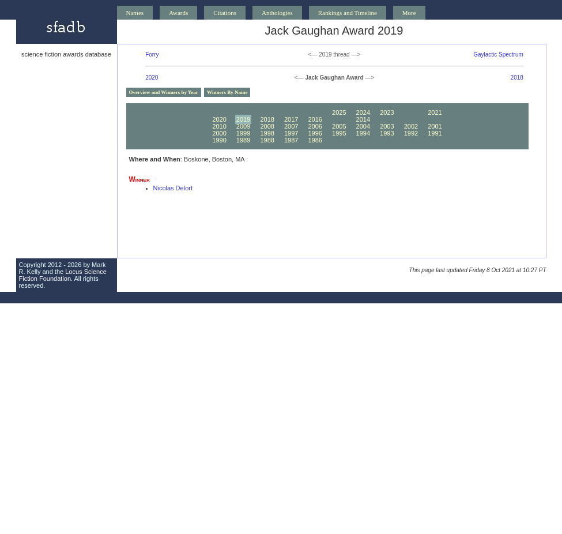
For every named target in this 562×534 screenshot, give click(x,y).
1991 (435, 133)
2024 (363, 112)
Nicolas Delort (173, 188)
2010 (219, 126)
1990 (219, 140)
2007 (291, 126)
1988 (267, 140)
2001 (435, 126)
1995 (339, 133)
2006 (315, 126)
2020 (151, 77)
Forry (152, 54)
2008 (267, 126)
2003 (387, 126)
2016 (315, 119)
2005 (339, 126)
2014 (363, 119)
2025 (339, 112)
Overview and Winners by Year (163, 92)
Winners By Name (227, 92)
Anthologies (277, 12)
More (409, 12)
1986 (315, 140)
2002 (411, 126)
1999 (243, 133)
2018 (517, 77)
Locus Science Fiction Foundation (63, 275)
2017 (291, 119)
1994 (363, 133)
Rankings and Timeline (347, 12)
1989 (243, 140)
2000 (219, 133)
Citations (224, 12)
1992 (411, 133)
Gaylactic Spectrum (498, 54)
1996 (315, 133)
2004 (363, 126)
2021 (435, 112)
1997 (291, 133)
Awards (178, 12)
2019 (243, 119)
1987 (291, 140)
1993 (387, 133)
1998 (267, 133)
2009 (243, 126)
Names (135, 12)
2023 (387, 112)
